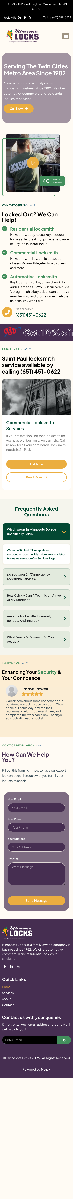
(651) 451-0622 (40, 371)
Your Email (14, 799)
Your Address (16, 838)
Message (14, 858)
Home (6, 987)
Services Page (46, 558)
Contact (8, 1005)
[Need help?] (7, 312)
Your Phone (15, 819)
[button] (65, 36)
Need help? (24, 309)
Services (8, 993)
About (6, 999)
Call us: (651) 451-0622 (57, 17)
